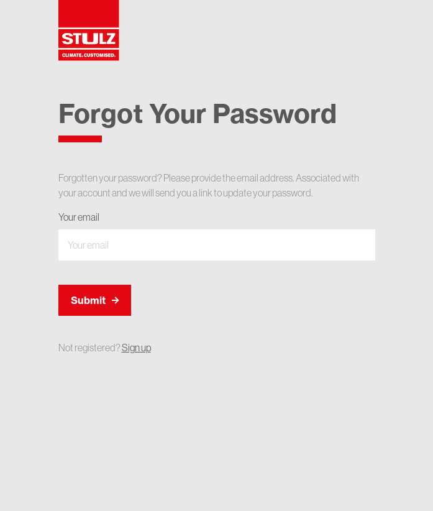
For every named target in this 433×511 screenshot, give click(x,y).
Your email (78, 217)
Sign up (136, 347)
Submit (95, 300)
